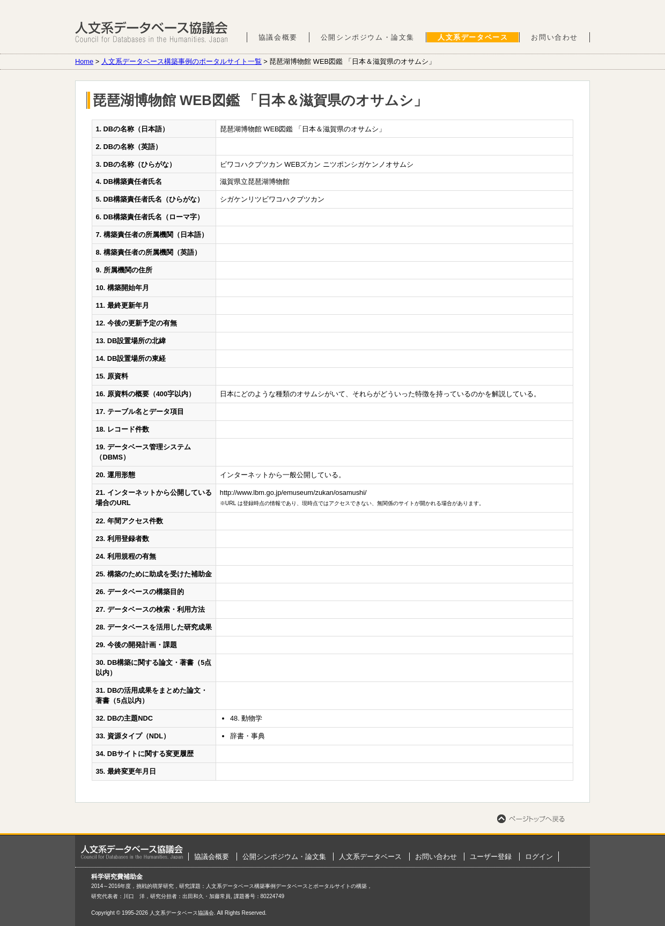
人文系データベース (473, 37)
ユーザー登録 (491, 857)
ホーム (132, 852)
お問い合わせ (554, 37)
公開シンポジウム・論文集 (368, 37)
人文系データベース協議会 (151, 32)
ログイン (539, 857)
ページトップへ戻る (530, 818)
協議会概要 (278, 37)
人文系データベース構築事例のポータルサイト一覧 (181, 61)
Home (84, 61)
